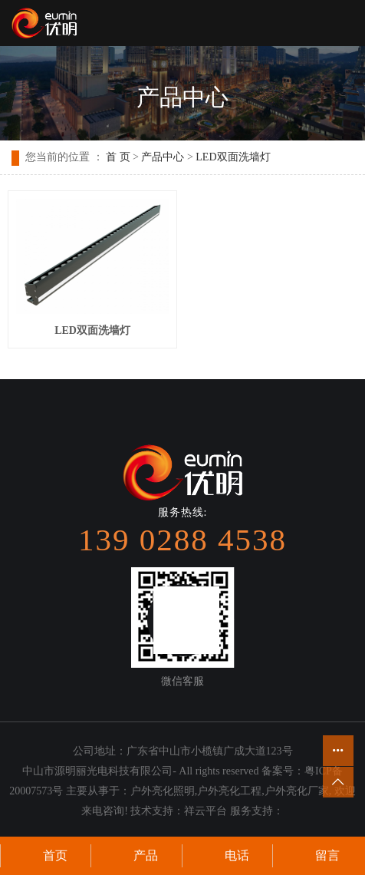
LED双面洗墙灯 (233, 157)
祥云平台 (205, 811)
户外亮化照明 (162, 791)
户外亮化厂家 (297, 791)
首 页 (118, 157)
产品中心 (162, 157)
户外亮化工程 (229, 791)
